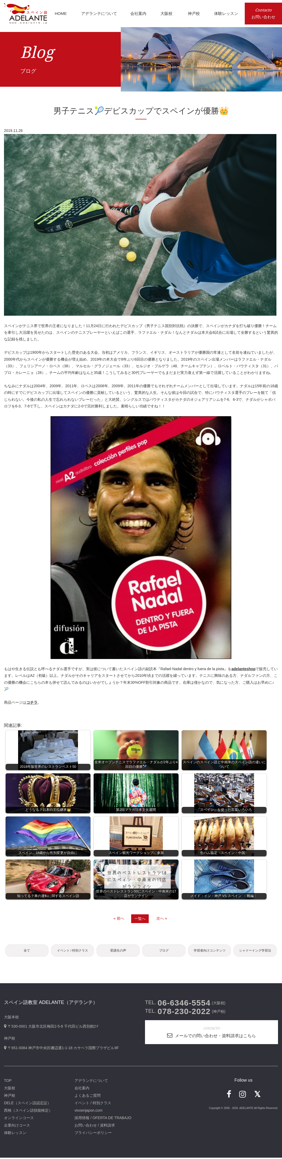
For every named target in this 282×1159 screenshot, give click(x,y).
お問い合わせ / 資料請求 (94, 1126)
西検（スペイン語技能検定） (28, 1112)
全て (27, 951)
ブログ (164, 951)
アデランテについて (91, 1082)
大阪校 (9, 1089)
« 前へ (119, 918)
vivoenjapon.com (88, 1112)
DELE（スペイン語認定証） (27, 1104)
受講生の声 (118, 951)
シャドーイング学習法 (255, 951)
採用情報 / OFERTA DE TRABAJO (102, 1119)
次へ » (161, 918)
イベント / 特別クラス (72, 951)
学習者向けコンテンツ (210, 951)
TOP (8, 1082)
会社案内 (81, 1089)
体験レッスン (15, 1134)
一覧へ (140, 918)
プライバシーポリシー (93, 1134)
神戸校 (9, 1097)
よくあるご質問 (87, 1097)
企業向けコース (17, 1126)
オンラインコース (19, 1119)
